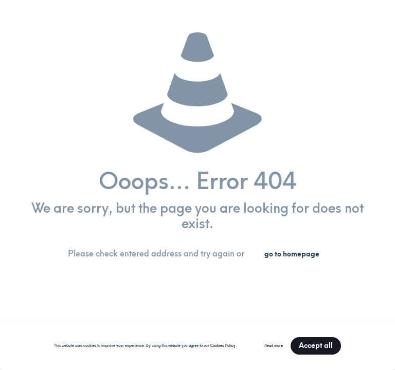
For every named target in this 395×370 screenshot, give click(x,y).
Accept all (316, 345)
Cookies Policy (223, 345)
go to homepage (291, 254)
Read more (273, 345)
